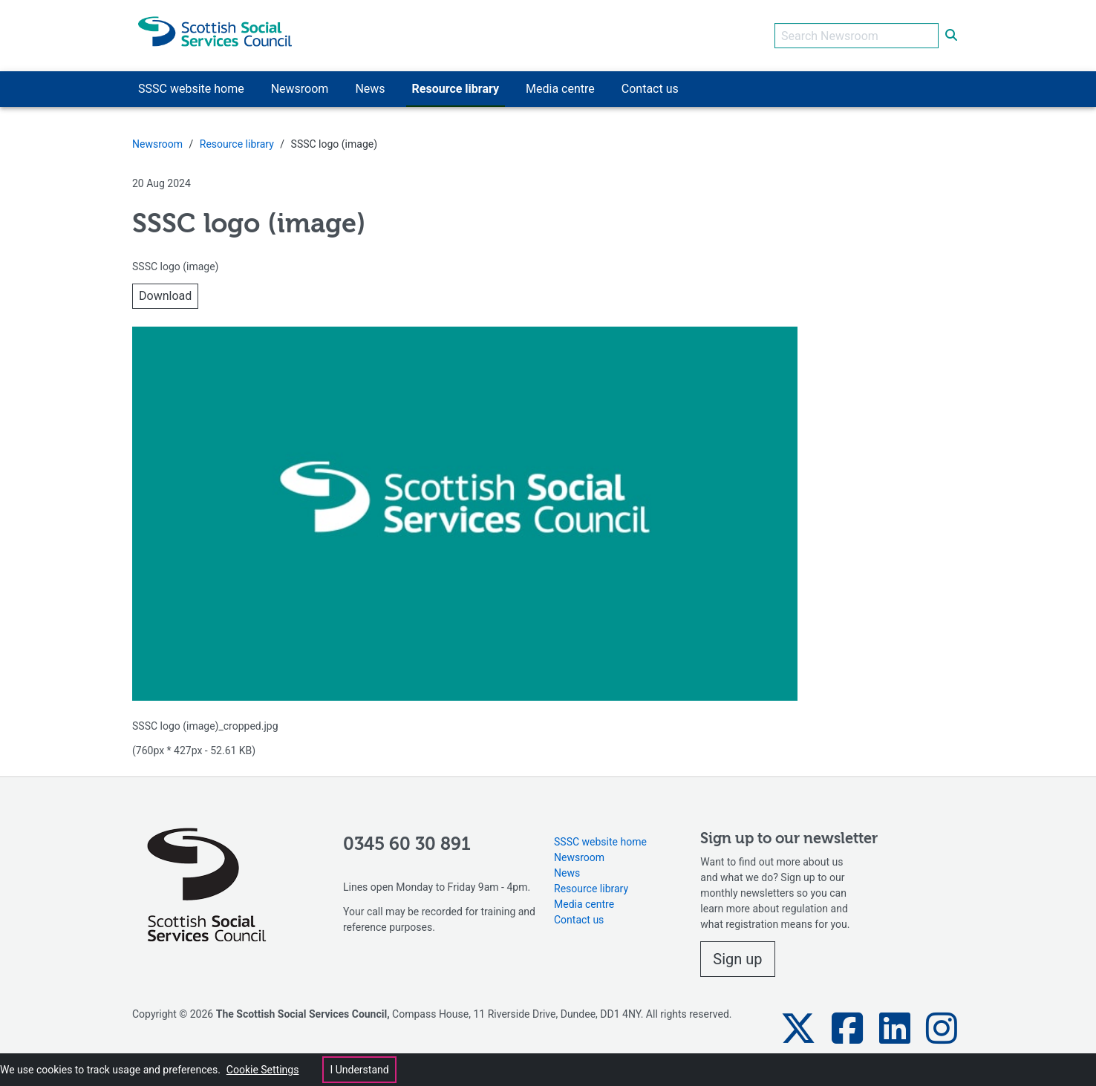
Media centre (584, 904)
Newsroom (157, 144)
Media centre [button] (560, 89)
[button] (798, 1028)
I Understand (359, 1070)
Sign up (737, 959)
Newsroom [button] (300, 89)
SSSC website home (600, 842)
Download (165, 296)
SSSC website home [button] (191, 89)
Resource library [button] (455, 89)
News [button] (370, 89)
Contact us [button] (650, 89)
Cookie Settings (262, 1070)
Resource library (237, 144)
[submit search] (951, 35)
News (567, 873)
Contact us (579, 920)
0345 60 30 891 (407, 845)
